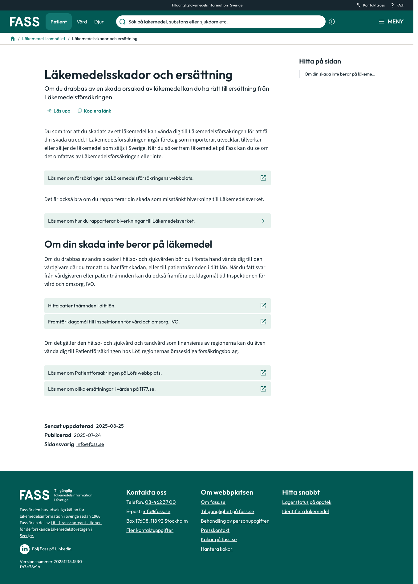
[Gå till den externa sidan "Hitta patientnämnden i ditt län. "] (157, 305)
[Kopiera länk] (95, 110)
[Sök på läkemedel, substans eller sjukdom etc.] (225, 21)
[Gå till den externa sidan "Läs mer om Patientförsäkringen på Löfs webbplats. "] (157, 372)
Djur (99, 22)
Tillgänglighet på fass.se (227, 511)
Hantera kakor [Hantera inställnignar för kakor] (217, 549)
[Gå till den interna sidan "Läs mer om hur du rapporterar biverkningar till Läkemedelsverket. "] (157, 220)
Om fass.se (213, 502)
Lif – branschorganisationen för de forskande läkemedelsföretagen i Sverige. (61, 529)
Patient (59, 22)
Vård (82, 22)
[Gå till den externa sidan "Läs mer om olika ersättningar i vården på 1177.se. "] (157, 388)
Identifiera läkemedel (305, 511)
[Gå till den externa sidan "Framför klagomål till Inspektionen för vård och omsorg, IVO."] (157, 321)
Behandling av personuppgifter (235, 521)
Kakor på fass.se (219, 539)
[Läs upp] (59, 110)
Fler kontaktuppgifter (149, 530)
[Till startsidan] (12, 38)
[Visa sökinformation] (331, 21)
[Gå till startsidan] (24, 21)
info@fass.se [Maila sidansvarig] (90, 444)
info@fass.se (156, 511)
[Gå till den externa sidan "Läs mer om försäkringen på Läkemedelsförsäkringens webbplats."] (157, 178)
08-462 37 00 (160, 502)
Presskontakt (215, 530)
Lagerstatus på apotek (306, 502)
